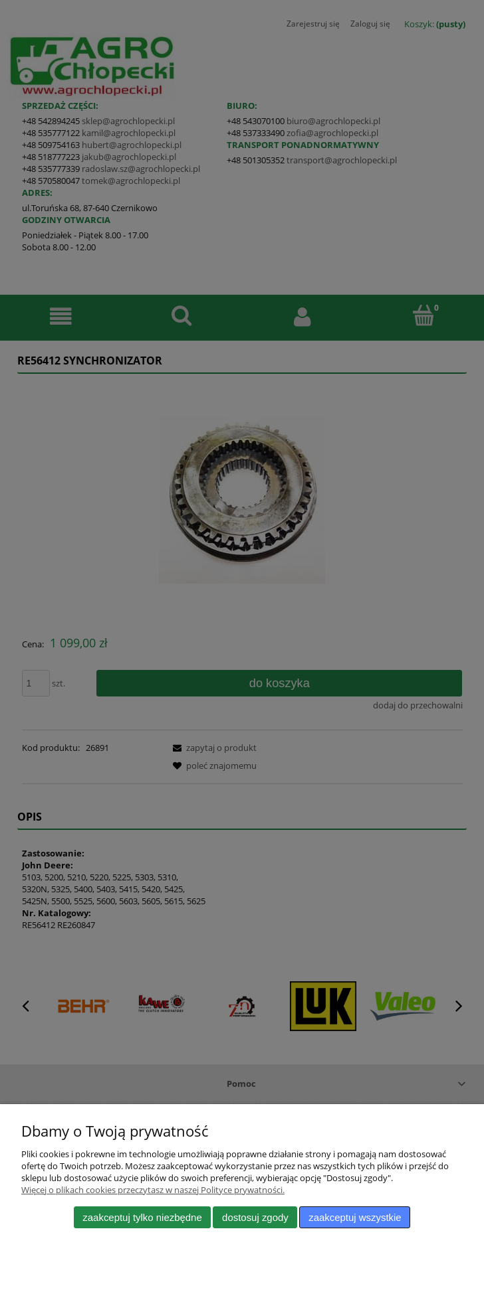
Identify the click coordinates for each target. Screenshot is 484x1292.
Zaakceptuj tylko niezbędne (141, 1217)
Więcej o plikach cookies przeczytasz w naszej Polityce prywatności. (153, 1190)
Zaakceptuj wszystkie (354, 1217)
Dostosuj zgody (255, 1217)
